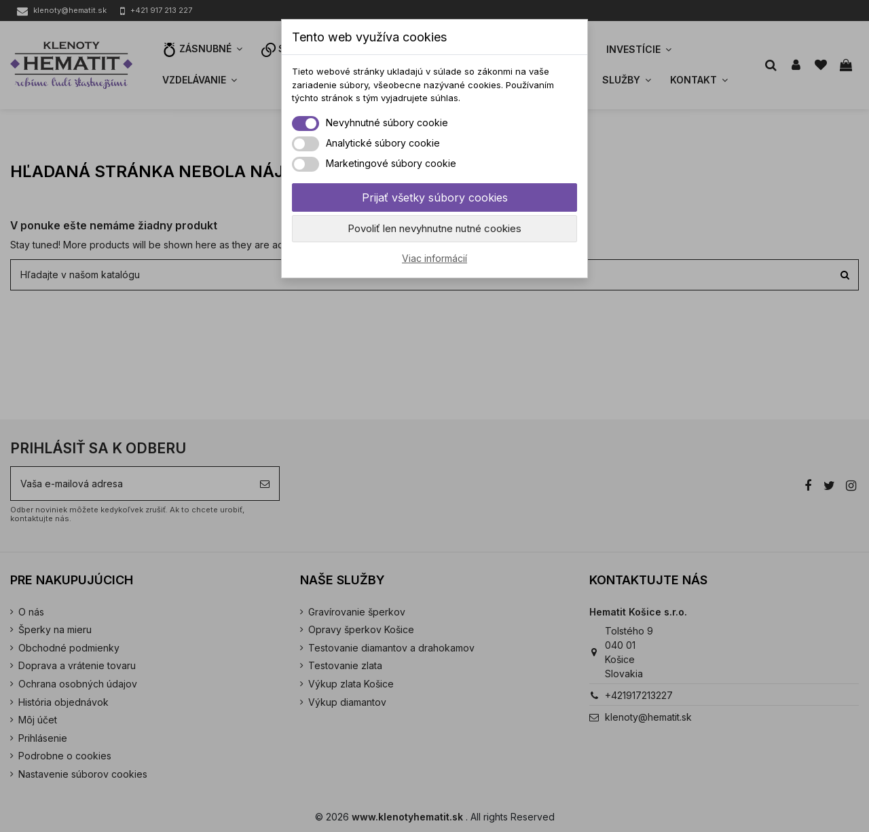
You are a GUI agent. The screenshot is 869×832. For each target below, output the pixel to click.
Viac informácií (434, 258)
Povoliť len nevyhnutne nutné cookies (434, 228)
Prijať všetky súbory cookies (435, 197)
